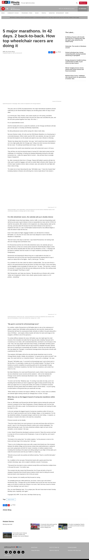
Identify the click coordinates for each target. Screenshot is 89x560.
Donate (84, 3)
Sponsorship (60, 14)
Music (37, 14)
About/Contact (34, 548)
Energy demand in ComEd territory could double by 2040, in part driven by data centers (75, 63)
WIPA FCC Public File (54, 551)
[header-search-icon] (77, 3)
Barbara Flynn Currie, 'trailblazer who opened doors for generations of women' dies (75, 78)
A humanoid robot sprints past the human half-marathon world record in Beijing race (48, 527)
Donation (52, 14)
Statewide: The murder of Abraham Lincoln (75, 48)
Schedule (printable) (72, 548)
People (44, 14)
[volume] (7, 10)
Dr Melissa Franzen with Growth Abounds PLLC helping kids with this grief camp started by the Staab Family (75, 41)
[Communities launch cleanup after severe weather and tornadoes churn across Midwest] (7, 537)
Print (59, 53)
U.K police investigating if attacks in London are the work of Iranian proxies (76, 527)
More (66, 14)
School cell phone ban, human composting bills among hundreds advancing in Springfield (75, 55)
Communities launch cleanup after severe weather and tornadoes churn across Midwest (21, 536)
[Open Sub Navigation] (5, 14)
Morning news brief (7, 525)
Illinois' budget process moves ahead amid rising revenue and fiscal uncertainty (74, 71)
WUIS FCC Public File (54, 548)
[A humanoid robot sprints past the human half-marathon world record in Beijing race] (35, 528)
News (3, 14)
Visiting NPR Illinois (35, 551)
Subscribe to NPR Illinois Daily (74, 551)
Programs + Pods (27, 14)
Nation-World (11, 500)
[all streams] (83, 10)
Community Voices (13, 14)
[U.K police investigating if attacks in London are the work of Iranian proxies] (62, 528)
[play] (3, 10)
